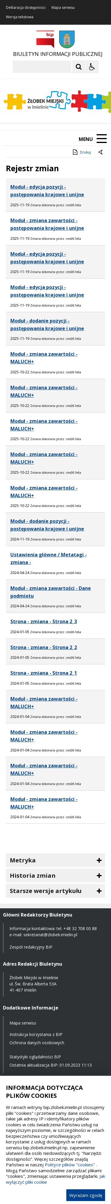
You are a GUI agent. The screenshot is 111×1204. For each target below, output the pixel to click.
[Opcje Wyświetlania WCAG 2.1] (92, 66)
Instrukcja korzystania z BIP (35, 1034)
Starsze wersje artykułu (46, 891)
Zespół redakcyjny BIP (30, 947)
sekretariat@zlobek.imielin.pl (50, 934)
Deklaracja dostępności (26, 7)
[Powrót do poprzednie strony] (101, 152)
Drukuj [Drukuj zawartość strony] (81, 152)
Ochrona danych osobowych (36, 1042)
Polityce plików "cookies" (70, 1165)
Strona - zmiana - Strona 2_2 (43, 647)
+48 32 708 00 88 (80, 928)
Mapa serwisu (63, 7)
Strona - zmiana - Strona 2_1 (43, 673)
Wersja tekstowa (19, 17)
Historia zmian (33, 875)
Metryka (23, 860)
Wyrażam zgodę (85, 1195)
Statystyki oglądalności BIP (35, 1057)
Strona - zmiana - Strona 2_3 (43, 621)
